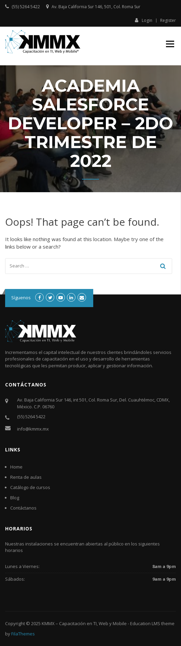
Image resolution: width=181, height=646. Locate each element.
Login (143, 20)
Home (16, 467)
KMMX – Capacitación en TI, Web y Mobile (84, 623)
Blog (14, 498)
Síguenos (21, 297)
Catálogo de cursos (30, 487)
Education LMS (145, 623)
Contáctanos (23, 508)
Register (168, 20)
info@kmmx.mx (33, 429)
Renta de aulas (26, 477)
